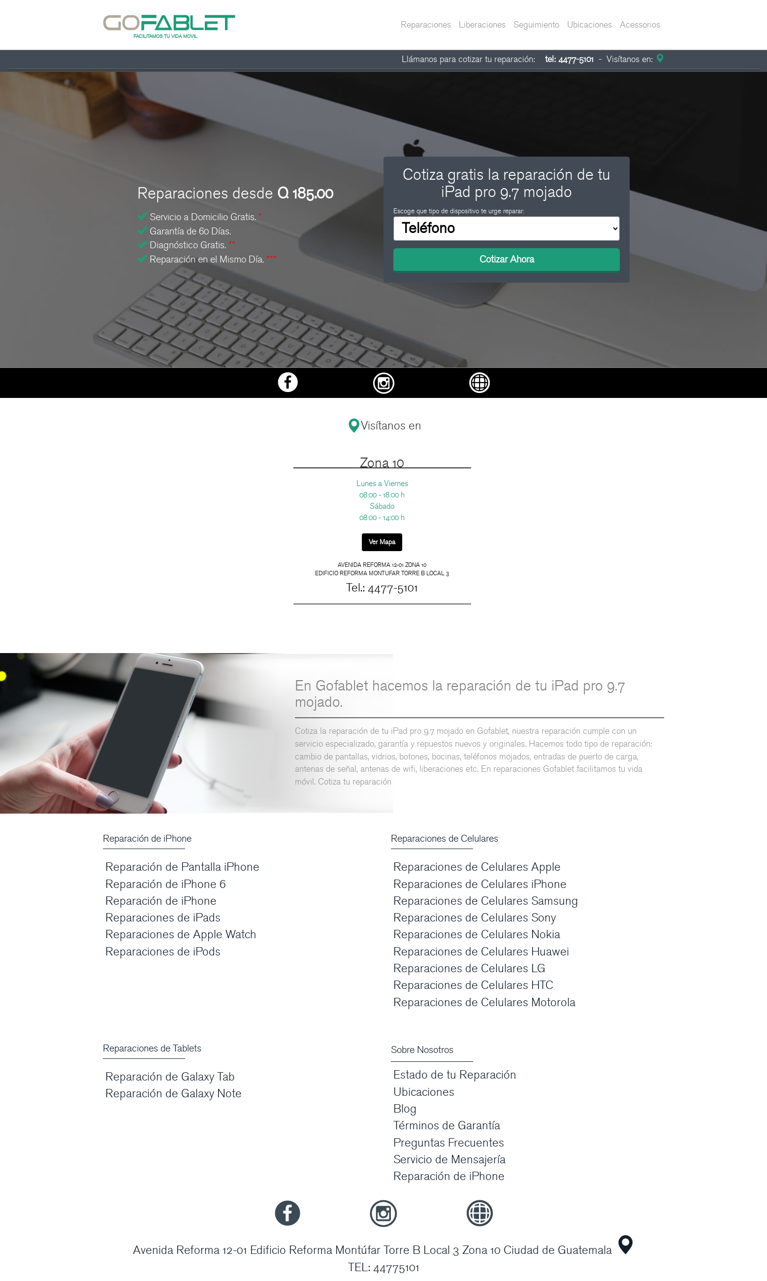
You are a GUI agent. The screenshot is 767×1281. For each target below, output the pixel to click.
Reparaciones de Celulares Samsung (485, 901)
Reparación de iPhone (161, 901)
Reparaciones (426, 25)
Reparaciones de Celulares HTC (473, 985)
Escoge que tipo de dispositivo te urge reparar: (458, 211)
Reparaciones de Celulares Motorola (484, 1002)
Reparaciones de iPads (163, 918)
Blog (404, 1109)
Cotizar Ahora (506, 259)
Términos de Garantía (446, 1125)
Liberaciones (482, 25)
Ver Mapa (382, 542)
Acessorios (640, 25)
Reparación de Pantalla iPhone (182, 867)
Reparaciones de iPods (163, 952)
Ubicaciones (589, 25)
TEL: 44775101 (383, 1267)
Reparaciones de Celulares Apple (477, 867)
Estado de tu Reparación (454, 1075)
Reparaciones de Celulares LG (469, 968)
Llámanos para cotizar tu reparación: (498, 59)
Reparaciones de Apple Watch (180, 934)
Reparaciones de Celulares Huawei (481, 952)
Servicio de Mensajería (449, 1159)
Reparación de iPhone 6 (165, 884)
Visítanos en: (634, 59)
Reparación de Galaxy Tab (170, 1077)
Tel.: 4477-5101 (382, 588)
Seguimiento (536, 25)
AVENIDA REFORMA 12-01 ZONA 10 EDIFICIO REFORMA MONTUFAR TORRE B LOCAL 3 (382, 569)
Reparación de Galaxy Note (173, 1093)
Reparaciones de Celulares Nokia (476, 934)
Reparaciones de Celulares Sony (474, 918)
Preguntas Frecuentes (448, 1143)
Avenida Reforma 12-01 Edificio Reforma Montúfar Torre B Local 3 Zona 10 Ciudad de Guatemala (372, 1250)
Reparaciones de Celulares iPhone (480, 884)
